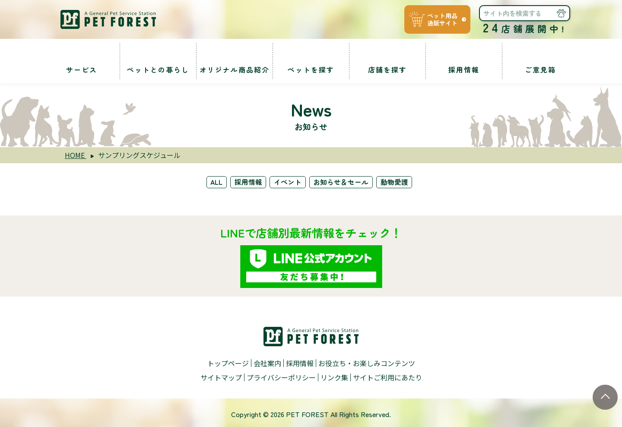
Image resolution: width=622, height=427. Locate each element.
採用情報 (247, 182)
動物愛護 (397, 182)
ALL (214, 182)
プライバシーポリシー (281, 375)
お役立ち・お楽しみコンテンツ (366, 362)
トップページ (228, 362)
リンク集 (334, 375)
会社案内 (267, 362)
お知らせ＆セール (342, 182)
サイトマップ (221, 375)
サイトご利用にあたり (387, 375)
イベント (288, 182)
